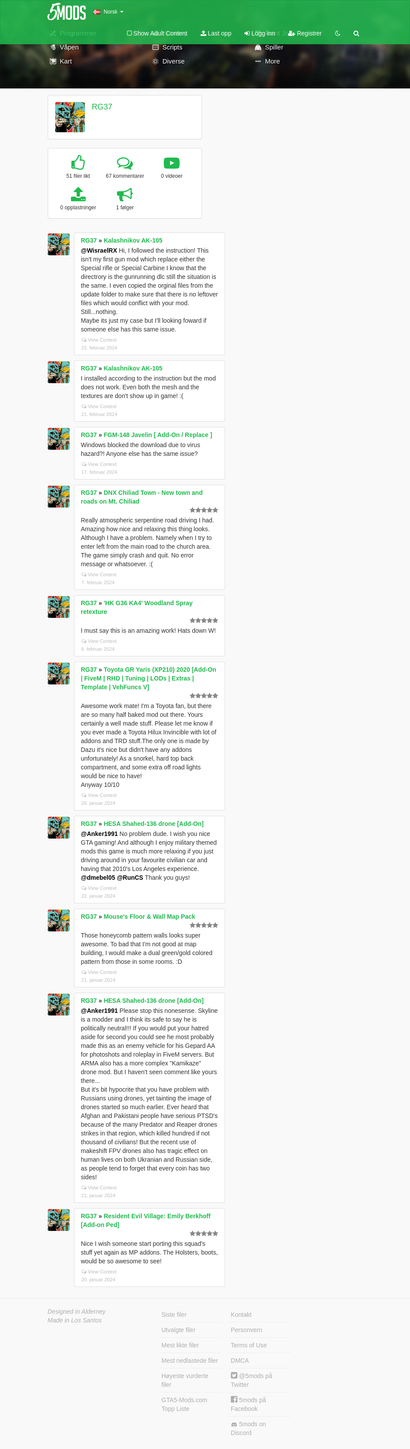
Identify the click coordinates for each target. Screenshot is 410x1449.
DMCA (240, 1360)
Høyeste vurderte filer (185, 1380)
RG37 (102, 106)
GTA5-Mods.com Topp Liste (185, 1404)
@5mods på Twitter (251, 1380)
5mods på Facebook (248, 1404)
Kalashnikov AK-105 (133, 240)
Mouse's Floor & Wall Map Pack (149, 916)
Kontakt (241, 1314)
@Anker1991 (99, 833)
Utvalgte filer (179, 1329)
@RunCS (130, 877)
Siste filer (174, 1314)
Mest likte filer (180, 1345)
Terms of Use (249, 1345)
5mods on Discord (248, 1428)
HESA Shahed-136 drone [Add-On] (154, 823)
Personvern (246, 1329)
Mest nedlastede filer (190, 1360)
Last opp (216, 33)
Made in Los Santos (75, 1320)
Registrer (305, 33)
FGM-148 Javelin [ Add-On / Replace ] (158, 434)
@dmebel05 (98, 877)
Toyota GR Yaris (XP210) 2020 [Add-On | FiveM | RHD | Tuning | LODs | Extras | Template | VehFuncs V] (148, 678)
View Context (99, 339)
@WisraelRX (99, 250)
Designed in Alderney (77, 1311)
